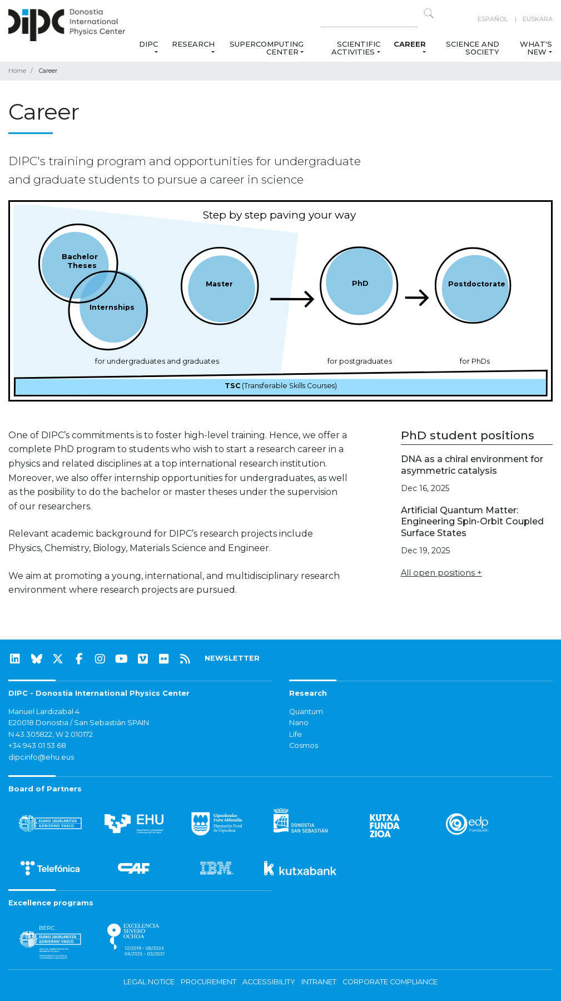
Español (493, 19)
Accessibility (268, 982)
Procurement (208, 982)
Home (17, 71)
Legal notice (149, 982)
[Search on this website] (369, 19)
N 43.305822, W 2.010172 (50, 734)
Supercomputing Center (267, 47)
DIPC (148, 43)
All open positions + (441, 573)
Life (295, 734)
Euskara (538, 19)
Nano (299, 722)
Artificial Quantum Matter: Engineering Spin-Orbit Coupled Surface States (472, 522)
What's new (536, 47)
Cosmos (303, 745)
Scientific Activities (355, 47)
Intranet (318, 982)
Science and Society (472, 47)
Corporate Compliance (390, 982)
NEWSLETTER (232, 658)
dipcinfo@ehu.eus (41, 757)
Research (193, 43)
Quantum (306, 711)
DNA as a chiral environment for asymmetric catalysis (472, 465)
